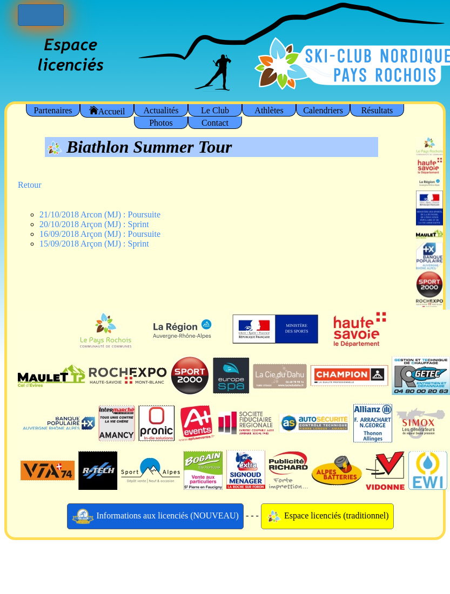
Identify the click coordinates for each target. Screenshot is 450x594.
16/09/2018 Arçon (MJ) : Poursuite (99, 233)
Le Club (215, 110)
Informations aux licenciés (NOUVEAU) (155, 516)
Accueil (107, 111)
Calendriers (323, 110)
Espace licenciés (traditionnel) (327, 516)
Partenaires (52, 110)
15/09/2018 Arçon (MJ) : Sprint (94, 243)
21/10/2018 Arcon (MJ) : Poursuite (99, 214)
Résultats (377, 110)
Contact (215, 122)
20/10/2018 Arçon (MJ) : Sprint (94, 224)
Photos (161, 122)
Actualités (161, 110)
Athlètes (268, 110)
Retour (30, 184)
